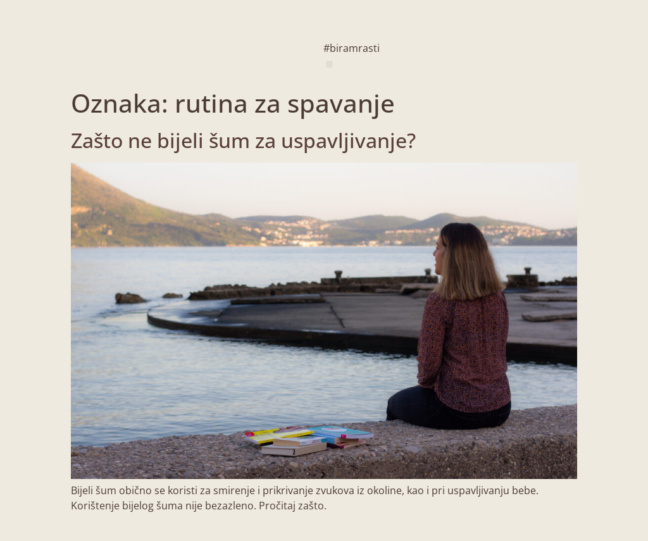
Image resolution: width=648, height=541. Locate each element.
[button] (329, 64)
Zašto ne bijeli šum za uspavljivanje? (243, 140)
